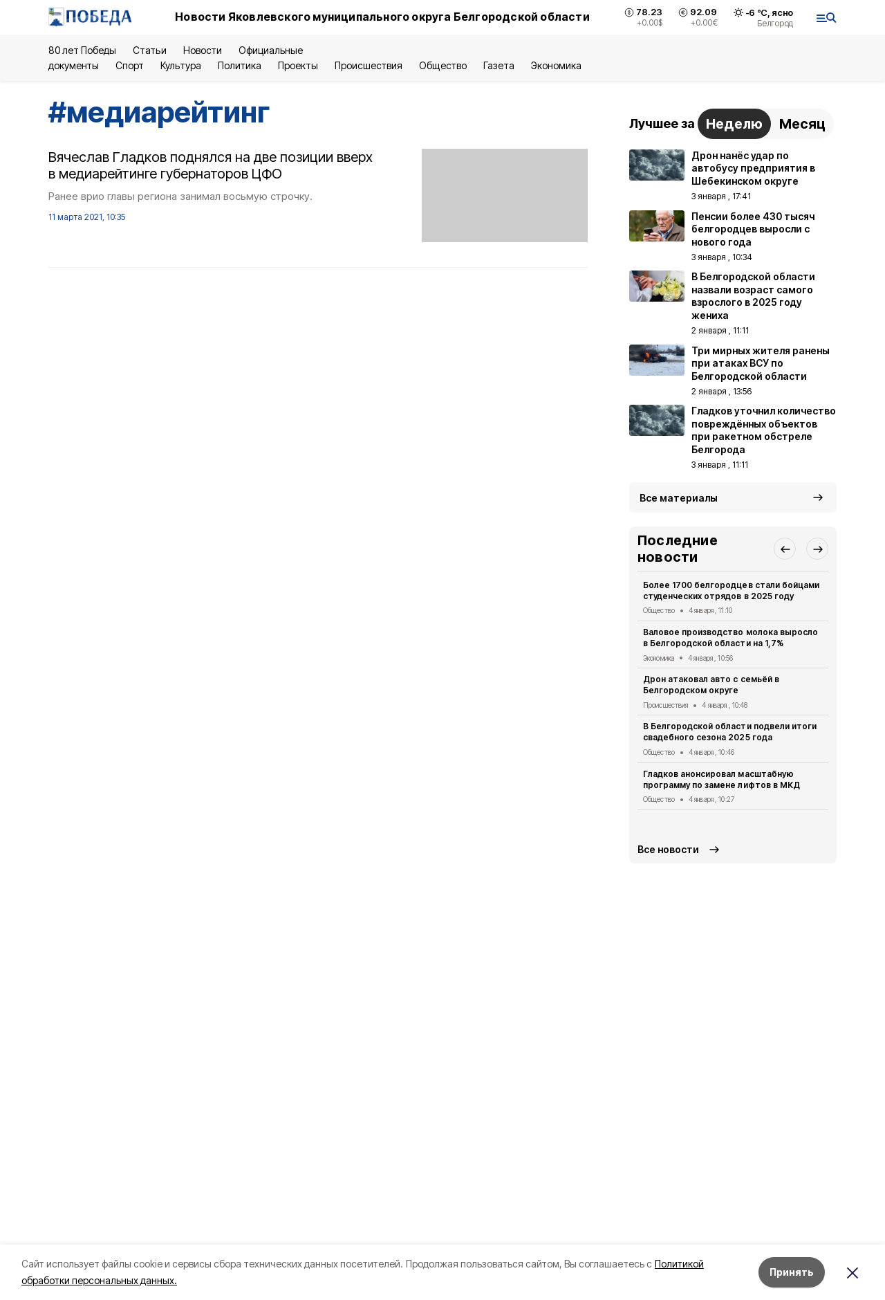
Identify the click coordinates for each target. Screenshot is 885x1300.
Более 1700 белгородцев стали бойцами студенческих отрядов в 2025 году (731, 590)
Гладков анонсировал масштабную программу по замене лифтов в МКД (721, 779)
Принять (792, 1272)
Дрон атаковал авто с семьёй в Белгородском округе (711, 684)
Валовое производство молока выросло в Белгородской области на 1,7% (730, 637)
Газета (498, 65)
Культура (180, 65)
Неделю (734, 124)
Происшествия (368, 65)
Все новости (668, 849)
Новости (202, 50)
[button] (785, 549)
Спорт (129, 65)
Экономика (556, 65)
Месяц (802, 124)
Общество (442, 65)
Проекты (298, 65)
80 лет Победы (82, 50)
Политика (239, 65)
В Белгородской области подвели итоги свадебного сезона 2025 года (730, 731)
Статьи (149, 50)
